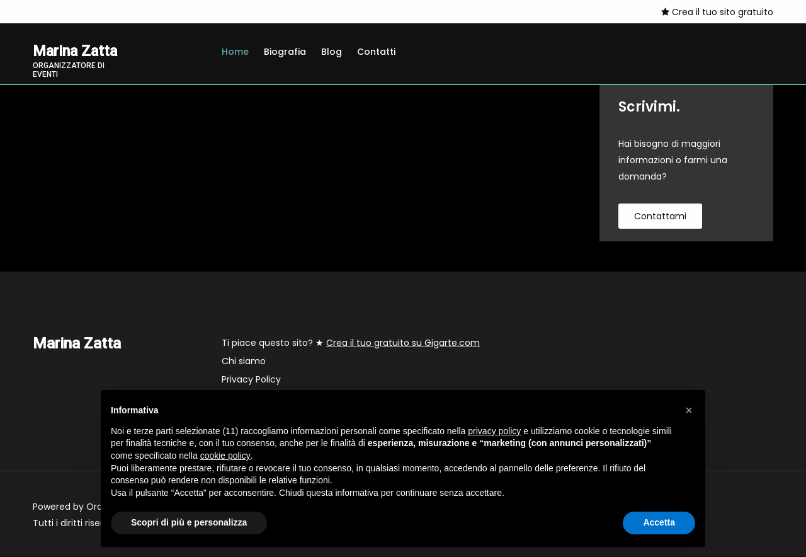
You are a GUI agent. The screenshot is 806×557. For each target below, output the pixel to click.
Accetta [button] (659, 522)
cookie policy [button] (225, 456)
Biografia (285, 51)
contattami (660, 216)
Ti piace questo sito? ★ (351, 343)
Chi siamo (244, 361)
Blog (331, 51)
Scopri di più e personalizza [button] (189, 522)
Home (235, 51)
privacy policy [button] (494, 431)
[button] (689, 410)
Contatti (376, 51)
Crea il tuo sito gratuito (717, 12)
